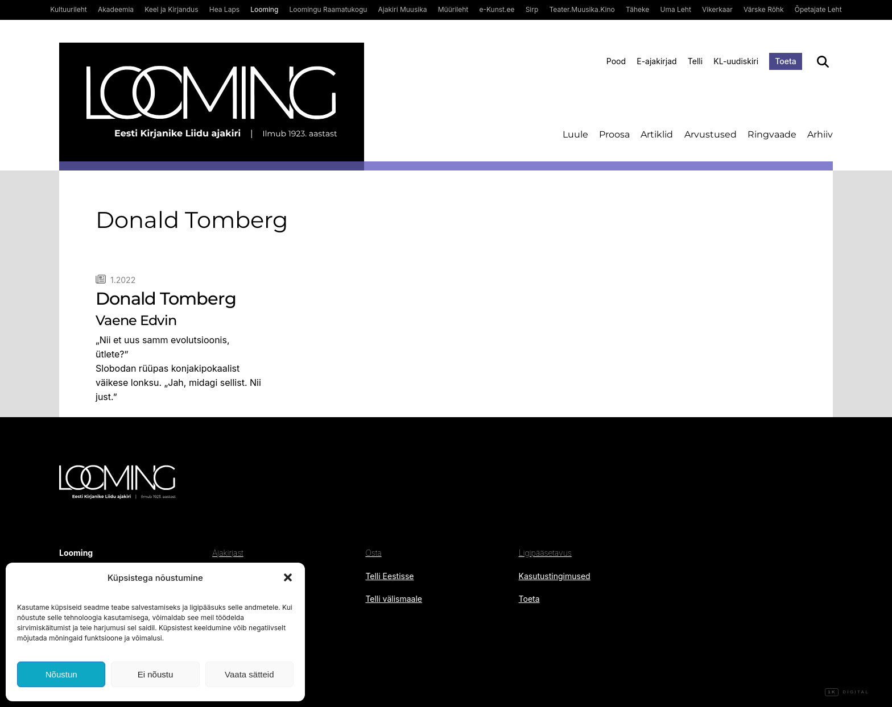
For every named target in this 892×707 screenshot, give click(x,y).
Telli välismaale (393, 599)
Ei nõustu (156, 674)
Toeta (785, 61)
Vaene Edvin (136, 320)
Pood (616, 61)
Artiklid (657, 134)
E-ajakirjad (656, 61)
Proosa (614, 134)
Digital (847, 692)
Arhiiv (820, 134)
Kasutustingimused (554, 576)
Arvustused (710, 134)
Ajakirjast (227, 553)
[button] (288, 577)
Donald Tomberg (166, 298)
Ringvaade (772, 134)
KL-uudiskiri (735, 61)
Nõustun (61, 674)
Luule (575, 134)
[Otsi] (823, 62)
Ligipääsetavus (545, 553)
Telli (695, 61)
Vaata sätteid (249, 674)
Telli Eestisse (389, 576)
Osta (373, 553)
